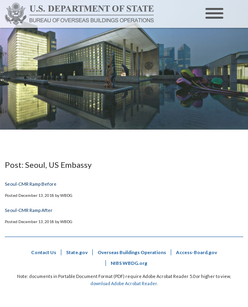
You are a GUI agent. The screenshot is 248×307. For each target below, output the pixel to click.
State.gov (77, 252)
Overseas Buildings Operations (132, 252)
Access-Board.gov (196, 252)
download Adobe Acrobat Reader (123, 283)
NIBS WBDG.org (129, 263)
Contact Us (43, 252)
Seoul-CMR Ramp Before (31, 184)
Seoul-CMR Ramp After (29, 210)
